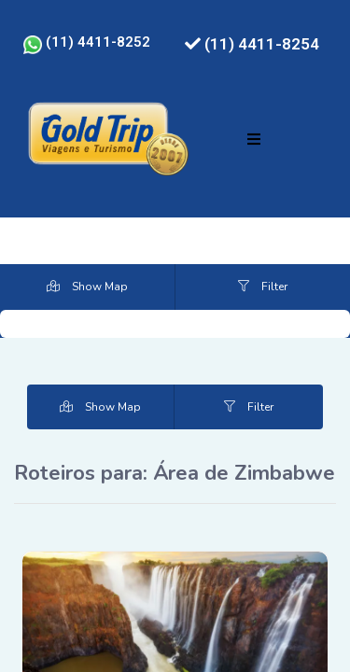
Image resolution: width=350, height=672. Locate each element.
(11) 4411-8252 (86, 42)
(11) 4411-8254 (252, 44)
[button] (254, 139)
